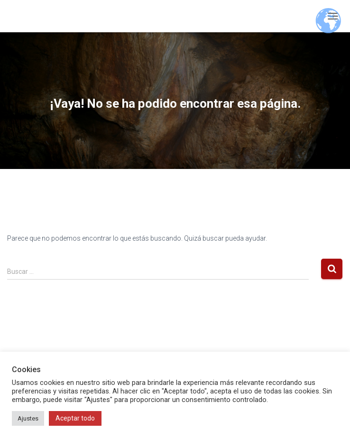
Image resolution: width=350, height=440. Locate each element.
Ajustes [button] (28, 418)
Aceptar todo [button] (75, 418)
